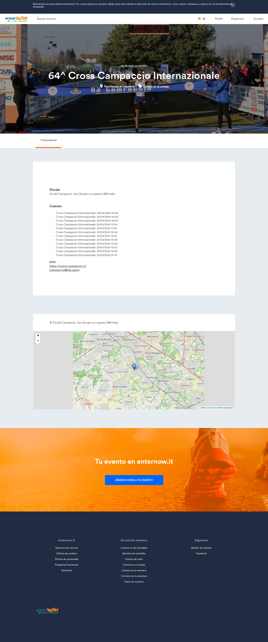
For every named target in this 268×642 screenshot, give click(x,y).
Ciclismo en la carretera (134, 576)
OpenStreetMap (216, 408)
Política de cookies (67, 553)
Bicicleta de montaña (134, 553)
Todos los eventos (134, 581)
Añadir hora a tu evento (134, 480)
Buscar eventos (46, 18)
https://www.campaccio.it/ (68, 266)
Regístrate (237, 18)
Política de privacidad (66, 559)
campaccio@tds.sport (64, 270)
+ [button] (38, 335)
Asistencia (66, 570)
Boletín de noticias (201, 547)
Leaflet (203, 408)
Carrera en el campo (156, 86)
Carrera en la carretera (134, 570)
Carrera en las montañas (134, 547)
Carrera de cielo (134, 559)
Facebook (201, 553)
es (201, 18)
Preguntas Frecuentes (66, 564)
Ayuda (219, 18)
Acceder (258, 18)
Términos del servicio (66, 547)
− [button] (38, 341)
